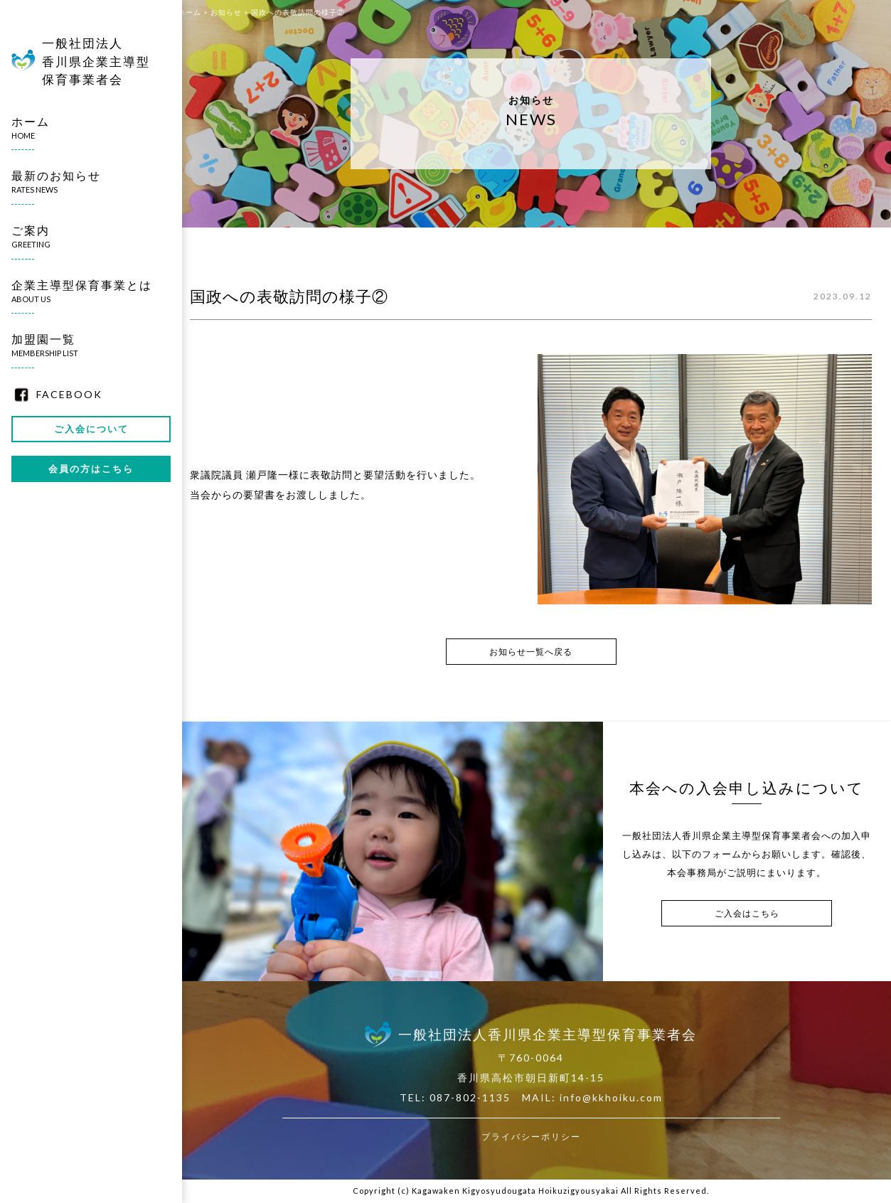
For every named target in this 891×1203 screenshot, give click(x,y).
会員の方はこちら (91, 468)
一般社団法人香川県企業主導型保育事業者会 (96, 61)
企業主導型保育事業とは (85, 292)
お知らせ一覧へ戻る (530, 651)
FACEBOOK (69, 394)
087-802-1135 (470, 1097)
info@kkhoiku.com (611, 1097)
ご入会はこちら (747, 913)
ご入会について (91, 428)
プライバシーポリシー (531, 1136)
